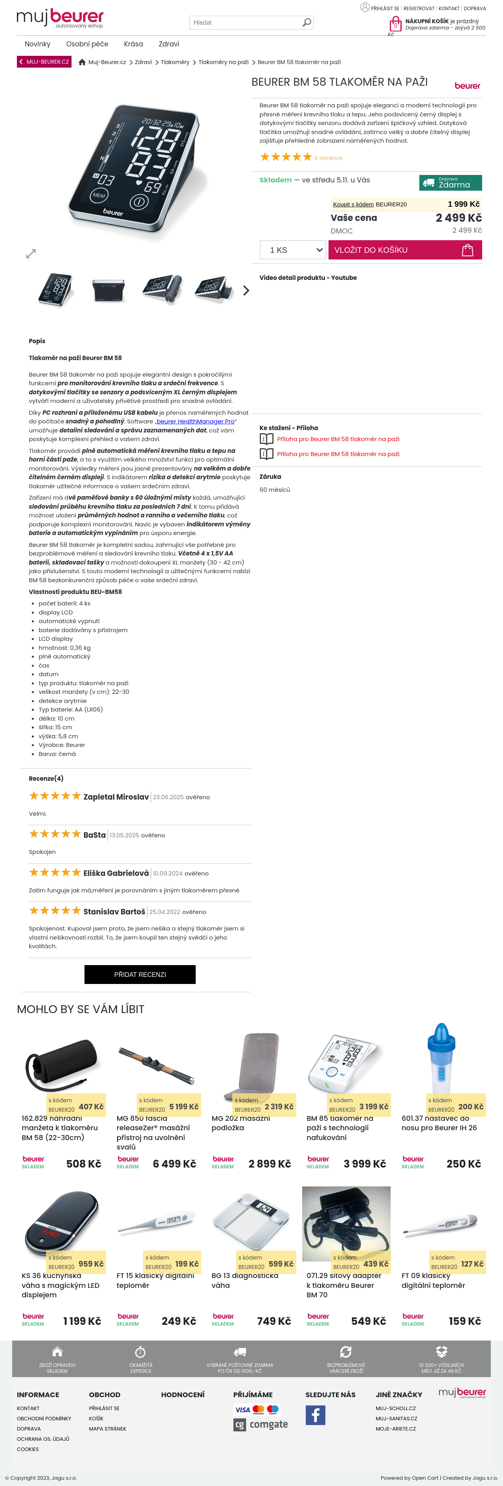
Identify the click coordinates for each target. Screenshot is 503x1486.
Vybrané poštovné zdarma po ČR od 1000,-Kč (240, 1368)
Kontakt (449, 8)
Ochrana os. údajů (43, 1439)
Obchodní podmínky (44, 1418)
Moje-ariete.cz (396, 1429)
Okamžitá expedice (140, 1368)
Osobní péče (87, 44)
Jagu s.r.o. (485, 1478)
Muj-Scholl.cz (396, 1408)
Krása (133, 44)
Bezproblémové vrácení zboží (346, 1368)
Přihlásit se (385, 8)
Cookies (28, 1449)
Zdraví (169, 44)
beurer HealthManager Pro (196, 421)
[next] (245, 290)
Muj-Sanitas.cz (396, 1418)
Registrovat (419, 8)
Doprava (475, 8)
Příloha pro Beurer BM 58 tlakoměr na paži (338, 439)
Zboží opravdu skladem (57, 1368)
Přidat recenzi (140, 974)
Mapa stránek (108, 1429)
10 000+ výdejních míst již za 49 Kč (441, 1368)
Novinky (38, 44)
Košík (96, 1418)
